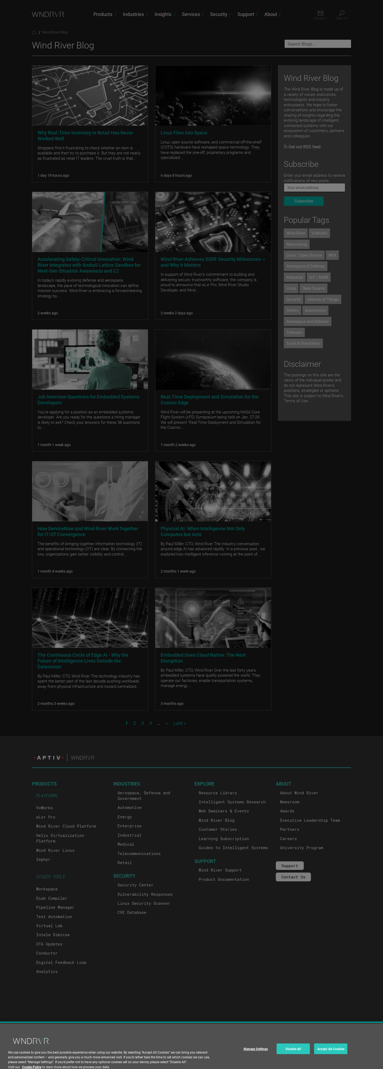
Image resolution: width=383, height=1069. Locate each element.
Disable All (293, 1062)
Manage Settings (256, 1062)
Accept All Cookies (330, 1062)
